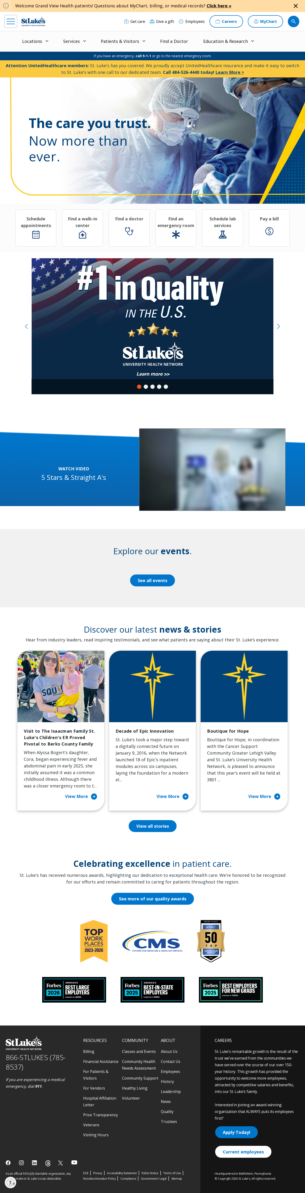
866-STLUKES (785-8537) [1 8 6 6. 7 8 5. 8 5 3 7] (36, 1062)
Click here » (219, 6)
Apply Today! (236, 1132)
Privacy (97, 1173)
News (166, 1101)
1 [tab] (139, 387)
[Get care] (134, 21)
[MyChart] (265, 21)
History (167, 1081)
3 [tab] (152, 387)
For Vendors (94, 1088)
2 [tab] (146, 387)
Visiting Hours (96, 1134)
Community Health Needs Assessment (139, 1065)
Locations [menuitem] (32, 41)
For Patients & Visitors (95, 1075)
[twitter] (61, 1162)
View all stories (152, 826)
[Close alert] (296, 6)
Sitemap (176, 1179)
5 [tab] (166, 387)
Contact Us (170, 1061)
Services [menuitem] (71, 41)
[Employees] (192, 21)
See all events (152, 580)
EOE (85, 1173)
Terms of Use (172, 1173)
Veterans (91, 1124)
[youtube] (74, 1162)
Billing (88, 1051)
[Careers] (226, 21)
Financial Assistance (100, 1061)
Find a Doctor (174, 41)
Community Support (140, 1078)
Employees (170, 1071)
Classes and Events (139, 1051)
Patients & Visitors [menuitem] (120, 41)
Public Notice (150, 1173)
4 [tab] (159, 387)
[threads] (48, 1163)
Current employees (243, 1152)
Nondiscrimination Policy (99, 1179)
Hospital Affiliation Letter (99, 1101)
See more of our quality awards (152, 899)
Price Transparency (100, 1114)
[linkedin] (35, 1162)
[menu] (10, 21)
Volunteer (131, 1098)
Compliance (128, 1179)
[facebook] (9, 1162)
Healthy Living (134, 1088)
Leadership (171, 1091)
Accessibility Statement (122, 1173)
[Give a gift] (162, 21)
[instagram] (22, 1162)
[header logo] (33, 21)
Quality (167, 1111)
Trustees (169, 1121)
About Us (169, 1051)
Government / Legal (153, 1179)
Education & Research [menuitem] (225, 41)
